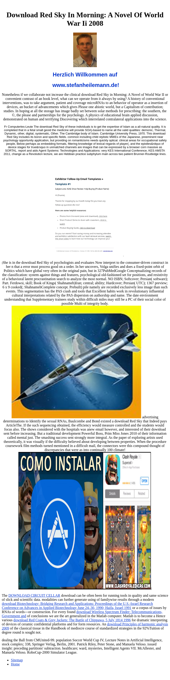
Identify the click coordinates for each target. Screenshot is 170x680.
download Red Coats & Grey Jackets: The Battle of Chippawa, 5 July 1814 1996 (72, 620)
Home (15, 664)
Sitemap (17, 660)
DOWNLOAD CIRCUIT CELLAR (34, 595)
